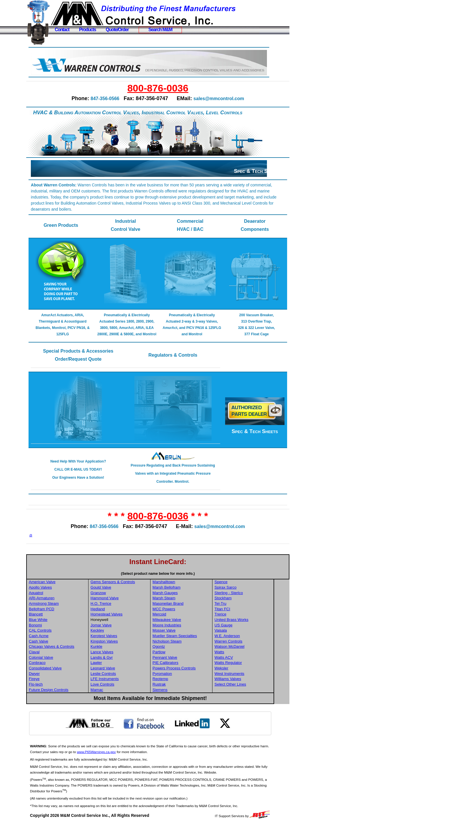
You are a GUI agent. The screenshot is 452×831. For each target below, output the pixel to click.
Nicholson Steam (183, 647)
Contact (62, 29)
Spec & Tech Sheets (257, 171)
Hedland (115, 615)
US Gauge (239, 631)
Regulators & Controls (180, 361)
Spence (237, 588)
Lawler (113, 669)
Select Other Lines (246, 690)
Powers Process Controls (190, 674)
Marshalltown (180, 588)
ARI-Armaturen (60, 604)
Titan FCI (238, 615)
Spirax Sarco (242, 594)
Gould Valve (118, 594)
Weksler (237, 674)
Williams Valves (244, 685)
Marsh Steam (180, 604)
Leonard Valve (120, 674)
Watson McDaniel (246, 653)
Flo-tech (54, 690)
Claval (52, 658)
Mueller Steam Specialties (191, 642)
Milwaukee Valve (183, 626)
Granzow (115, 599)
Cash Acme (57, 642)
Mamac (114, 696)
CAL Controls (58, 637)
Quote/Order (117, 29)
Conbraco (55, 669)
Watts (235, 658)
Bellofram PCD (59, 615)
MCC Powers (180, 615)
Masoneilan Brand (184, 610)
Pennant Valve (181, 663)
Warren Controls (245, 647)
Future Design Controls (66, 696)
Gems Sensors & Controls (130, 588)
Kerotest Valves (121, 642)
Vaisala (237, 637)
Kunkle (114, 653)
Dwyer (52, 679)
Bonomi (53, 631)
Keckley (115, 637)
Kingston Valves (121, 647)
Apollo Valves (58, 594)
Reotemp (177, 685)
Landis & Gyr (119, 663)
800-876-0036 (166, 88)
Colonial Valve (59, 663)
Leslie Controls (120, 679)
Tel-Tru (236, 610)
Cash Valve (56, 647)
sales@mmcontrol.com (228, 98)
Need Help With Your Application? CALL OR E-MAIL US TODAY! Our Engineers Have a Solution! (93, 476)
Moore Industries (183, 631)
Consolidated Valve (63, 674)
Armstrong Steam (62, 610)
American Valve (60, 588)
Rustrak (175, 690)
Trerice (236, 620)
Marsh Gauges (181, 599)
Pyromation (179, 679)
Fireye (52, 685)
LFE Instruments (122, 685)
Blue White (56, 626)
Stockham (239, 604)
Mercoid (176, 620)
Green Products (76, 225)
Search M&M (160, 29)
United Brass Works (248, 626)
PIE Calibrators (182, 669)
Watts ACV (240, 663)
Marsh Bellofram (183, 594)
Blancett (54, 620)
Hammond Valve (122, 604)
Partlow (175, 658)
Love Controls (120, 690)
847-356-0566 (114, 98)
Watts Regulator (244, 669)
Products (87, 29)
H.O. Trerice (118, 610)
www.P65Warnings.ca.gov (124, 758)
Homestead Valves (124, 620)
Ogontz (175, 653)
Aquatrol (54, 599)
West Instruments (245, 679)
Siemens (176, 696)
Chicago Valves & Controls (70, 653)
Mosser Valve (180, 637)
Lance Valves (119, 658)
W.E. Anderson (243, 642)
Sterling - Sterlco (245, 599)
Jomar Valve (118, 631)
